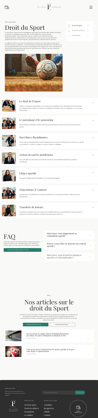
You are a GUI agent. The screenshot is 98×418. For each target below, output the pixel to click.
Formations (29, 412)
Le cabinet (28, 416)
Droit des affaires (31, 409)
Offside (47, 412)
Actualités (48, 406)
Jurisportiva (49, 409)
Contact (47, 416)
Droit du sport (30, 406)
